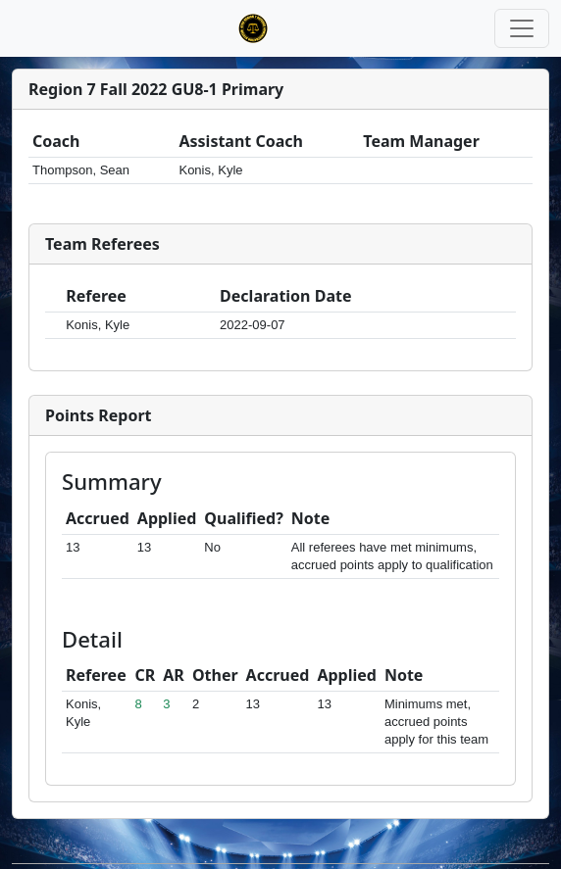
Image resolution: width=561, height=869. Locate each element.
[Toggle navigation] (521, 28)
